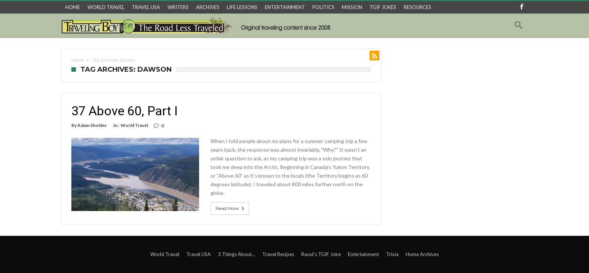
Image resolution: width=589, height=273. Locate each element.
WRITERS (178, 7)
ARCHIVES (207, 7)
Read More (231, 208)
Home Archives (422, 254)
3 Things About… (236, 254)
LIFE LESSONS (242, 7)
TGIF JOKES (383, 7)
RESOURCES (417, 7)
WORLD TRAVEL (106, 7)
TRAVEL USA (146, 7)
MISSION (352, 7)
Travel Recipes (278, 254)
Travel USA (198, 254)
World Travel (134, 125)
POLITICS (323, 7)
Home (77, 60)
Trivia (392, 254)
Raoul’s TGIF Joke (321, 254)
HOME (72, 7)
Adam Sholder (92, 125)
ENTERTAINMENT (285, 7)
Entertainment (363, 254)
